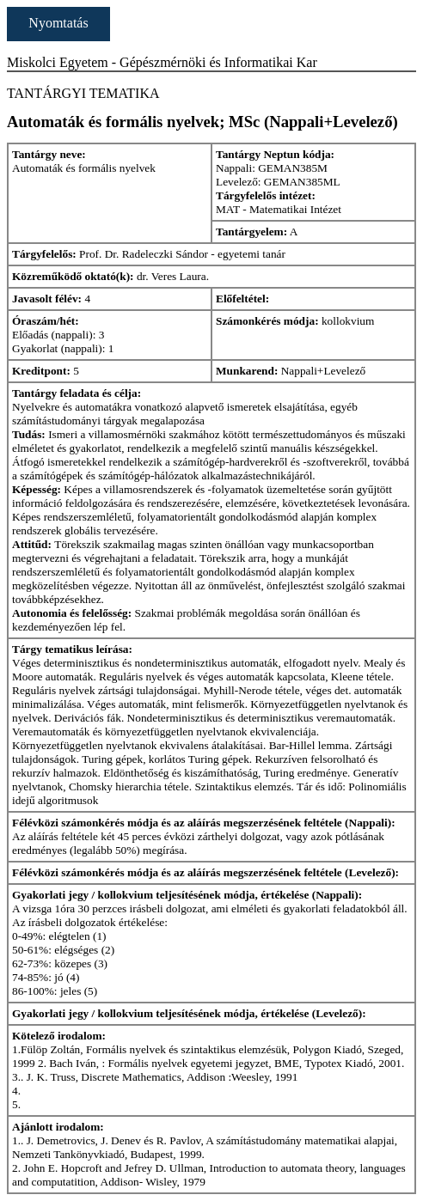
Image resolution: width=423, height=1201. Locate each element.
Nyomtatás (58, 22)
